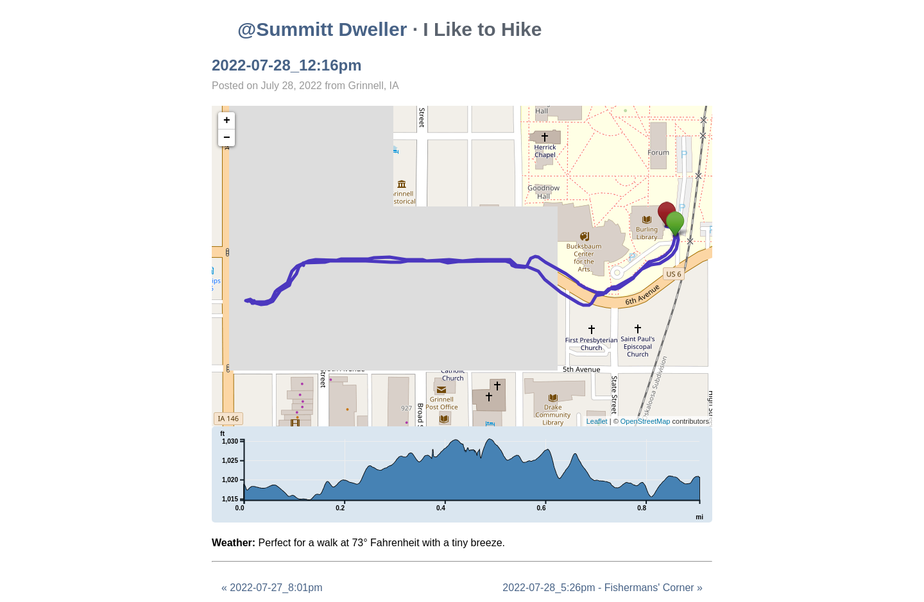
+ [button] (226, 120)
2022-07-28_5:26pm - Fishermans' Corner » (602, 587)
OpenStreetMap (645, 421)
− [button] (226, 138)
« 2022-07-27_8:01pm (271, 587)
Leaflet (597, 421)
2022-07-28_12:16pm (287, 65)
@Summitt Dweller (322, 29)
